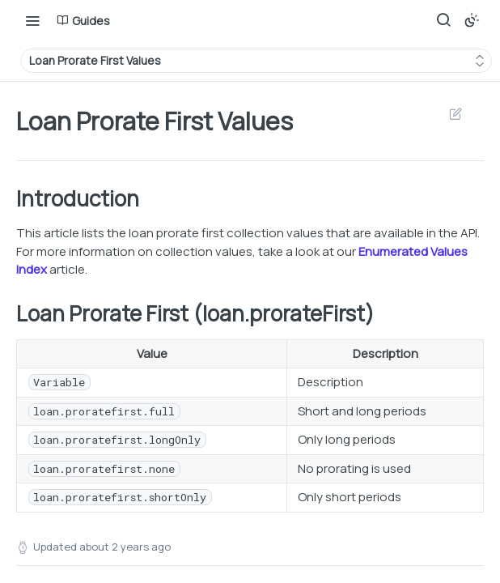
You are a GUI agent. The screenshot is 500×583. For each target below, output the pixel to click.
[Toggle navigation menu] (32, 20)
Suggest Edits (455, 113)
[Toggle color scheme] (472, 20)
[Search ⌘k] (443, 20)
